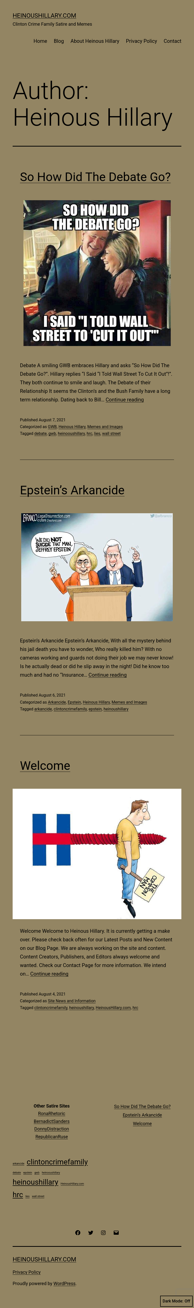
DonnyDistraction (51, 1128)
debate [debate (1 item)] (17, 1172)
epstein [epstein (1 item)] (27, 1172)
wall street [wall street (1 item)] (38, 1196)
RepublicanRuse (51, 1136)
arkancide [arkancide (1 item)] (18, 1163)
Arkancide (57, 702)
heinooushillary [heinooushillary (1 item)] (51, 1172)
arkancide (43, 709)
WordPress (65, 1283)
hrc (89, 433)
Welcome (45, 766)
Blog (59, 41)
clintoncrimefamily (70, 709)
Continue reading (125, 400)
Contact (172, 41)
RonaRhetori (50, 1113)
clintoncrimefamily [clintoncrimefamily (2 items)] (57, 1162)
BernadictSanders (52, 1121)
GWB (52, 426)
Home (40, 41)
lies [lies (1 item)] (28, 1196)
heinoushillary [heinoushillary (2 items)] (35, 1182)
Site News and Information (71, 1001)
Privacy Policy (141, 41)
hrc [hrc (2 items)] (18, 1194)
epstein (95, 709)
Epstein (74, 702)
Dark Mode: (176, 1301)
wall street (111, 433)
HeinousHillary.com (44, 15)
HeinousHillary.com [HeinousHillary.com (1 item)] (72, 1183)
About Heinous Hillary (94, 41)
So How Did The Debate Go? (95, 177)
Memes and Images (105, 426)
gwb (52, 433)
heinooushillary (71, 433)
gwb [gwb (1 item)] (36, 1172)
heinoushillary (116, 709)
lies (97, 433)
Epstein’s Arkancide (72, 490)
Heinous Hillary (72, 426)
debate (40, 433)
